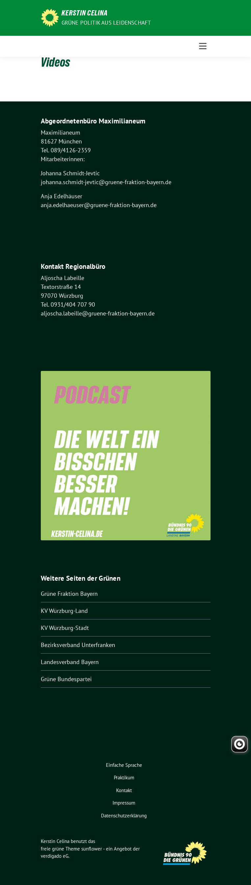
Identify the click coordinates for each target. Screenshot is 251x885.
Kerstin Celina (85, 14)
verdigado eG (54, 856)
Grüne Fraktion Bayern (69, 593)
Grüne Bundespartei (66, 679)
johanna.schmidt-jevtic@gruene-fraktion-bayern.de (106, 182)
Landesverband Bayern (70, 662)
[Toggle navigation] (203, 46)
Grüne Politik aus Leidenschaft (106, 22)
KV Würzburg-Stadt (65, 628)
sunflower (91, 849)
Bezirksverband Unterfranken (78, 645)
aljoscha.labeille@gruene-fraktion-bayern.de (98, 313)
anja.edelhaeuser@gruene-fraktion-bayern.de (99, 205)
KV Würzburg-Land (64, 611)
